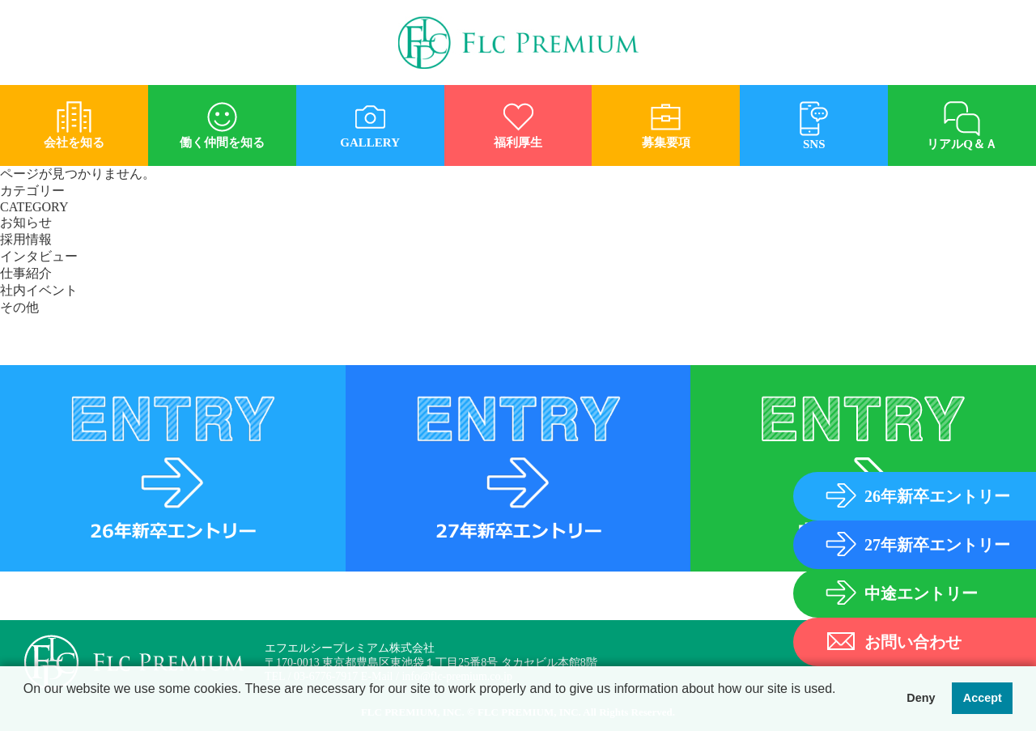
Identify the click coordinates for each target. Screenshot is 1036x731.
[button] (25, 710)
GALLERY (370, 119)
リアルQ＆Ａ (962, 120)
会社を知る (74, 119)
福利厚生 (518, 119)
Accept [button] (982, 698)
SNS (814, 120)
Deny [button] (920, 698)
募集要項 (666, 119)
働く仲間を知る (222, 119)
